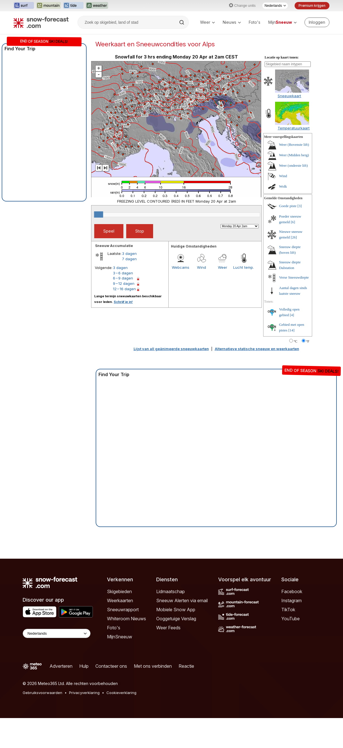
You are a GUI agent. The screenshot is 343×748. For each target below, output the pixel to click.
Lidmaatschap (170, 621)
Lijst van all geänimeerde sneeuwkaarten (171, 378)
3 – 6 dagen (123, 303)
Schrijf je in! (123, 332)
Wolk (283, 216)
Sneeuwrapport (123, 639)
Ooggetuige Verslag (176, 648)
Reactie (186, 696)
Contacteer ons (111, 696)
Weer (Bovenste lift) (294, 174)
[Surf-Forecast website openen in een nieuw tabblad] (24, 5)
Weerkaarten (120, 630)
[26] (294, 267)
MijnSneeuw (119, 666)
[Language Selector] (57, 663)
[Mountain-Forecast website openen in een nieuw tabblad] (48, 5)
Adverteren (61, 696)
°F (307, 371)
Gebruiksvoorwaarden (42, 722)
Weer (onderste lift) (293, 195)
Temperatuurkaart (294, 158)
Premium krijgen (312, 5)
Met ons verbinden (153, 696)
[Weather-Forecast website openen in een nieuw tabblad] (97, 5)
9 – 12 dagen (123, 313)
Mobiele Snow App (175, 639)
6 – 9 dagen (123, 308)
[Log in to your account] (317, 22)
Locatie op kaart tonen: (282, 87)
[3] (299, 236)
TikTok (288, 639)
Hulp (84, 696)
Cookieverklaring (121, 722)
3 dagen (129, 283)
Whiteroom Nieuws (126, 648)
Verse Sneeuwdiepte (294, 307)
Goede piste (288, 236)
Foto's (254, 22)
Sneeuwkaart (289, 125)
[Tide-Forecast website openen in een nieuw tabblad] (73, 5)
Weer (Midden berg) (294, 185)
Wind (201, 297)
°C (295, 371)
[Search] (182, 22)
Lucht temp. (243, 297)
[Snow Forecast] (41, 22)
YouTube (290, 648)
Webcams (180, 297)
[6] (293, 252)
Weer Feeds (168, 657)
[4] (292, 345)
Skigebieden (119, 621)
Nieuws (232, 22)
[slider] (98, 244)
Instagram (291, 630)
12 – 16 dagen (124, 318)
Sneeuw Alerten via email (182, 630)
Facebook (291, 621)
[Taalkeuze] (275, 6)
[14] (291, 360)
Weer (207, 22)
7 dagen (129, 289)
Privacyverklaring (84, 722)
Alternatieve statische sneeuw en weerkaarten (257, 378)
